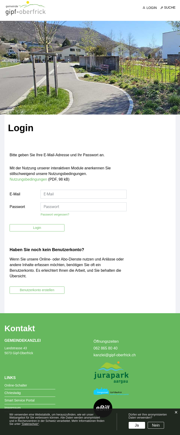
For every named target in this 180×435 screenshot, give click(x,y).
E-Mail (15, 194)
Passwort (17, 207)
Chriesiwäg (12, 393)
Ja (137, 425)
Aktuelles (67, 14)
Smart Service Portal (19, 400)
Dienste (127, 14)
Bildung (148, 14)
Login (151, 8)
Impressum (12, 408)
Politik (108, 14)
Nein (156, 425)
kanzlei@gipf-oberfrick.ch (115, 355)
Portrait (89, 14)
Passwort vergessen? (55, 214)
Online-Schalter (15, 385)
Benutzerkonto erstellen (37, 290)
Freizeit (169, 14)
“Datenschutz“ (30, 424)
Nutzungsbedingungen (28, 180)
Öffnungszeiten (106, 342)
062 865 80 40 (105, 348)
